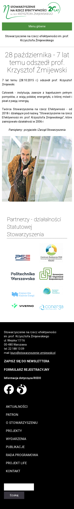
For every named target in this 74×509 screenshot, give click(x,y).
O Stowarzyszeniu (22, 423)
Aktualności (17, 406)
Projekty (14, 431)
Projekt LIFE (16, 463)
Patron (12, 415)
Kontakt (13, 471)
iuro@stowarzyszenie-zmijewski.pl (33, 352)
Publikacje (15, 447)
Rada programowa (22, 455)
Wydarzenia (16, 439)
